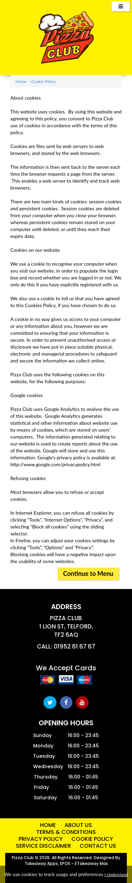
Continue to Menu (88, 573)
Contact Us (98, 846)
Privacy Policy (41, 839)
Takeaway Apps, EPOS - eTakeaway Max (66, 863)
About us (78, 825)
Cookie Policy (43, 81)
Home (21, 81)
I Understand (116, 874)
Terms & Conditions (66, 832)
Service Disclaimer (43, 846)
